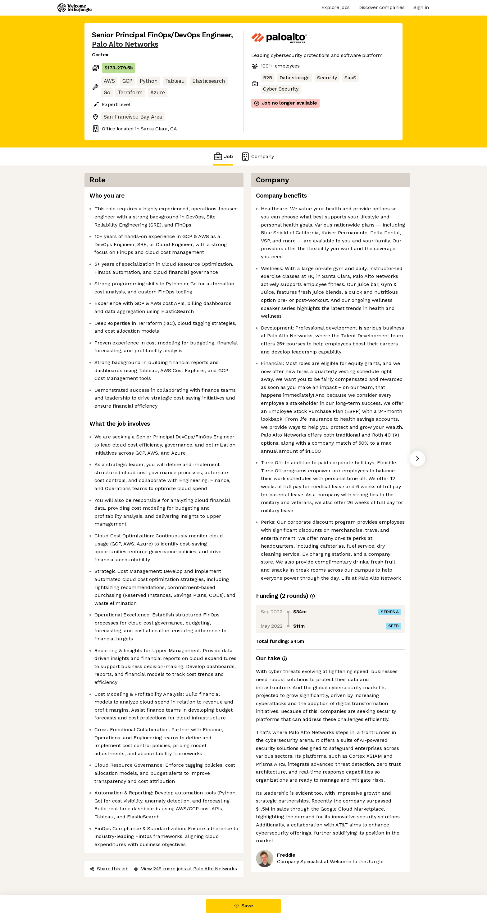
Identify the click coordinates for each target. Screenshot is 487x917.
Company (257, 156)
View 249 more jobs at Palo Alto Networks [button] (185, 869)
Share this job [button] (109, 869)
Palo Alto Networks (125, 44)
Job (223, 156)
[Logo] (74, 7)
